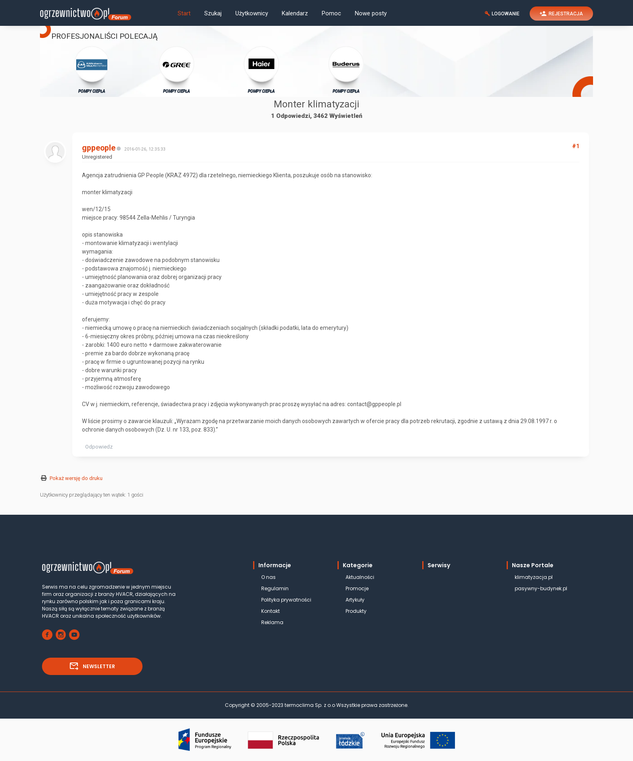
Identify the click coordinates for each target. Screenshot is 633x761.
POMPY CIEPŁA (92, 69)
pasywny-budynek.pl (541, 588)
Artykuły (355, 599)
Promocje (357, 588)
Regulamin (275, 588)
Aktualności (360, 577)
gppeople (98, 148)
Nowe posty (371, 13)
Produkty (356, 611)
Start (184, 13)
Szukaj (213, 13)
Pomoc (331, 13)
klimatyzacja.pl (534, 577)
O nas (268, 577)
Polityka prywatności (286, 599)
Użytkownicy (251, 13)
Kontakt (270, 611)
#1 (575, 146)
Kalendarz (295, 13)
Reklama (272, 622)
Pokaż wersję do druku (76, 478)
